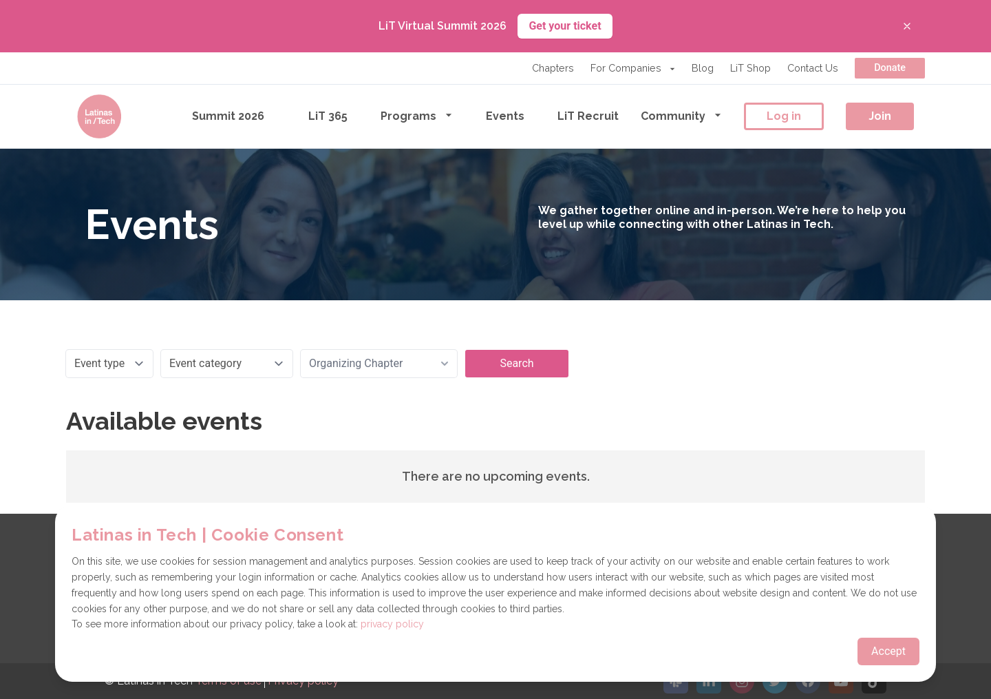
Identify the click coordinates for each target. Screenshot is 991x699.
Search (516, 363)
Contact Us (812, 68)
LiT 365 (328, 116)
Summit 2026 (228, 116)
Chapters (553, 68)
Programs (417, 115)
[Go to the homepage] (99, 116)
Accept (888, 651)
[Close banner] (907, 26)
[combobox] (379, 363)
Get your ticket (565, 25)
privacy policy (392, 623)
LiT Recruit (588, 116)
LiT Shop (750, 68)
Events (505, 116)
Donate (890, 68)
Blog (703, 68)
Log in (784, 116)
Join (880, 116)
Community (681, 115)
